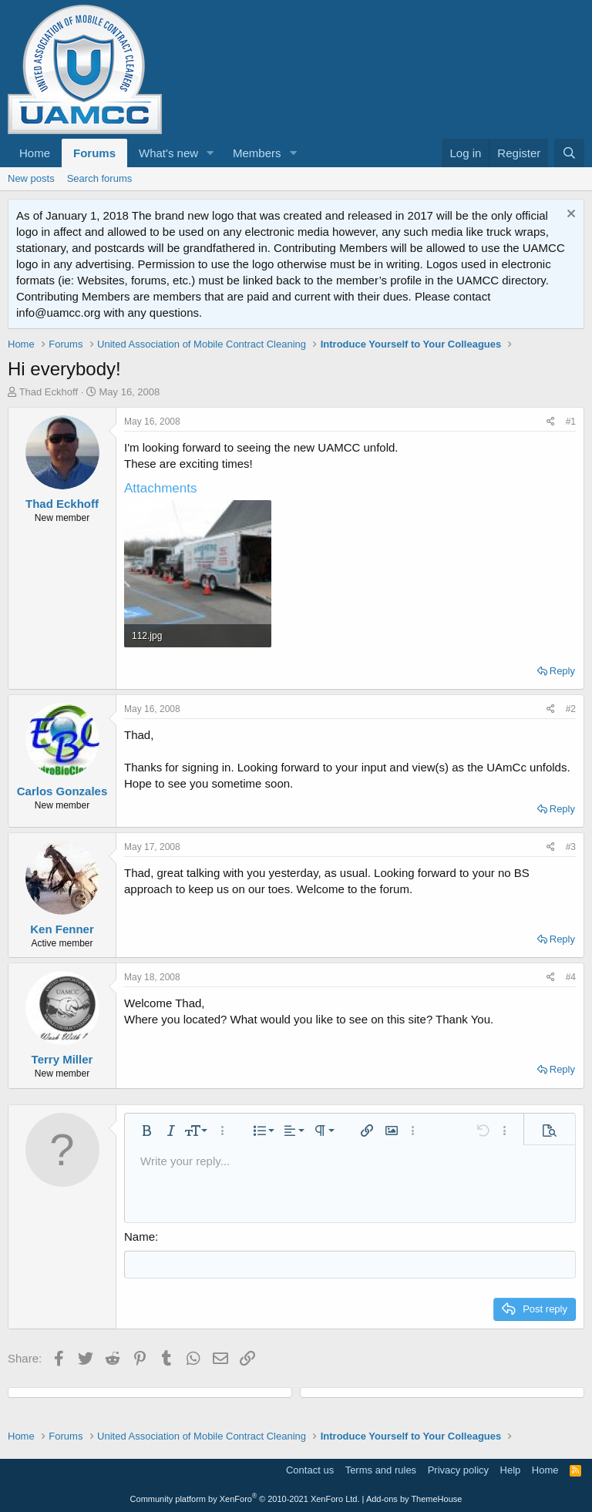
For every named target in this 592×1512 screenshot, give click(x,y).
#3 (571, 847)
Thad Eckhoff (48, 392)
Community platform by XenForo (245, 1498)
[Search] (569, 153)
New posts (31, 178)
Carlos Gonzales (62, 791)
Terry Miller (62, 1059)
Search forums (100, 178)
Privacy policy (458, 1469)
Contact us (310, 1469)
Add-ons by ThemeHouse (414, 1498)
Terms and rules (380, 1469)
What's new (168, 153)
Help (510, 1469)
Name (139, 1236)
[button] (210, 153)
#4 (571, 977)
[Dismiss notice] (569, 215)
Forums (94, 153)
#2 (571, 709)
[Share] (550, 422)
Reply (562, 671)
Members (257, 153)
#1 (571, 421)
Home (34, 153)
